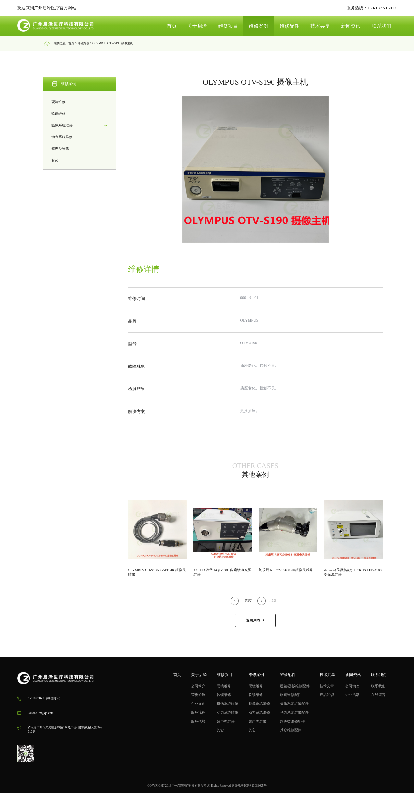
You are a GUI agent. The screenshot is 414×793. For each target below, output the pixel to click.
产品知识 (327, 695)
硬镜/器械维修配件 (295, 686)
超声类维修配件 (292, 721)
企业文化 (198, 703)
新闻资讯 (350, 26)
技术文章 (327, 686)
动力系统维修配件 (294, 712)
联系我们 (381, 26)
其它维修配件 (290, 730)
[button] (235, 601)
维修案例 (258, 26)
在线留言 (378, 695)
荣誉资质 (198, 695)
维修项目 (228, 26)
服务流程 (198, 712)
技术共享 (320, 26)
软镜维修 (79, 113)
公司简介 (198, 686)
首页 (172, 26)
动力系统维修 (79, 137)
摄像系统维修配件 (294, 703)
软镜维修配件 (290, 695)
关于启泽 (197, 26)
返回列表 (255, 620)
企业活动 (352, 695)
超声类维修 (79, 148)
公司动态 (352, 686)
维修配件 (289, 26)
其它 (79, 160)
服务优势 (198, 721)
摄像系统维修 (79, 125)
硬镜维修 (79, 102)
